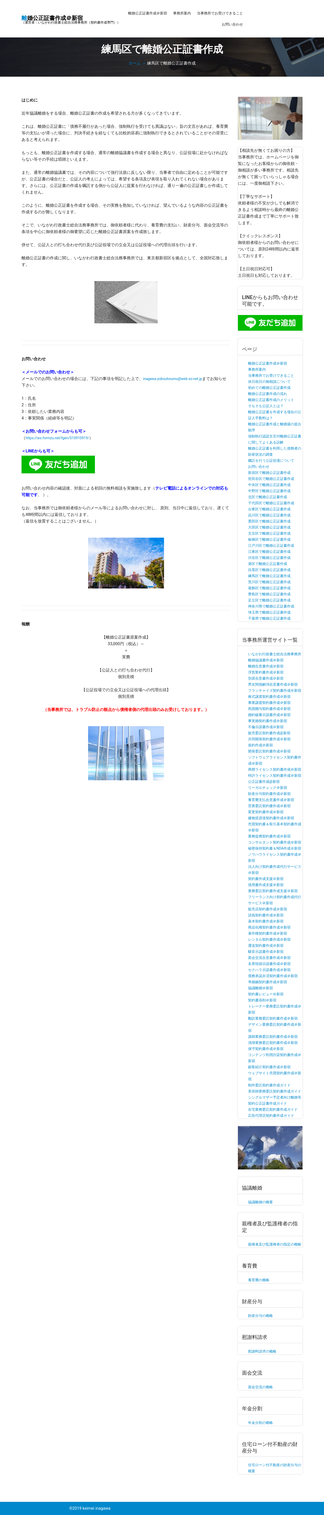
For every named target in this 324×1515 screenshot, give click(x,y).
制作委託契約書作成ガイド (269, 1085)
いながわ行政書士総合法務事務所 (274, 654)
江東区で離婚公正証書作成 (269, 552)
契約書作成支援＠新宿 (266, 879)
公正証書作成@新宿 (264, 782)
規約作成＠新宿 (260, 745)
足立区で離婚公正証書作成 (269, 600)
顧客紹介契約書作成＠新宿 (269, 1067)
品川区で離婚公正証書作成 (269, 515)
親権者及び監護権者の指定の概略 (274, 1244)
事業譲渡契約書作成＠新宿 (269, 703)
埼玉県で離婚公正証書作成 (269, 612)
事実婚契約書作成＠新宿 (267, 721)
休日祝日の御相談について (269, 382)
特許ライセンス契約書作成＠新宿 (274, 775)
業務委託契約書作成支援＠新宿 (273, 891)
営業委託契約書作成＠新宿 (269, 806)
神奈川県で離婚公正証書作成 (271, 606)
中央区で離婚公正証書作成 (269, 485)
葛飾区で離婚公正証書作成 (269, 588)
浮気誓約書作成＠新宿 (266, 672)
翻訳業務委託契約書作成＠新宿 (273, 1018)
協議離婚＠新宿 (260, 988)
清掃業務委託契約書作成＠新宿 (273, 1043)
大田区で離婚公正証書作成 (269, 527)
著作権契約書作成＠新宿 (267, 933)
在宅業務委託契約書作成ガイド (273, 1109)
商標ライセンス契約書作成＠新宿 (274, 769)
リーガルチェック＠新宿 (267, 788)
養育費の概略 (258, 1280)
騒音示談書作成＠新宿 (266, 952)
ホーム (135, 63)
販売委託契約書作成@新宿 (269, 733)
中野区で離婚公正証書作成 (269, 491)
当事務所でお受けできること (220, 13)
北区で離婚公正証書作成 (267, 497)
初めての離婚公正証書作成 (269, 388)
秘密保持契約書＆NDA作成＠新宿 (274, 848)
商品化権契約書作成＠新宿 (269, 927)
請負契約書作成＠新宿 (266, 915)
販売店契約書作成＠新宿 (267, 909)
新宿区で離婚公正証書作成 (269, 473)
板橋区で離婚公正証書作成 (269, 539)
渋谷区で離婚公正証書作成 (269, 558)
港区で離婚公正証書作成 (267, 564)
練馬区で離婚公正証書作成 (269, 576)
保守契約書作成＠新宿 (266, 1049)
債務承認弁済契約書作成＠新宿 (273, 976)
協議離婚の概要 (260, 1202)
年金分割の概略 (260, 1423)
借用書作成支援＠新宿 (266, 885)
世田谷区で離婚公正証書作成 (271, 479)
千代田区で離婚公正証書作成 (271, 503)
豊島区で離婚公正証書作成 (269, 594)
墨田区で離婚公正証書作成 (269, 521)
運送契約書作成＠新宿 (266, 945)
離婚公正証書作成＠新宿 (147, 13)
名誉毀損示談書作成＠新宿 (269, 964)
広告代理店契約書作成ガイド (271, 1115)
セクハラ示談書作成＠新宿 (269, 970)
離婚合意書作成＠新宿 (266, 666)
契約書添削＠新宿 (262, 1000)
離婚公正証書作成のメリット (271, 400)
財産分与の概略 (260, 1316)
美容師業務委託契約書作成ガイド (274, 1091)
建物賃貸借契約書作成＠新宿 (271, 818)
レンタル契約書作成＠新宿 (269, 939)
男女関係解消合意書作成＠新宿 (273, 684)
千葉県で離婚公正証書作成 (269, 618)
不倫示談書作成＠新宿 (266, 727)
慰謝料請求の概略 (262, 1351)
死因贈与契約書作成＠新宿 (269, 709)
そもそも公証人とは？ (266, 406)
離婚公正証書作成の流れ (267, 394)
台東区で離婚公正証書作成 (269, 509)
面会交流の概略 (260, 1387)
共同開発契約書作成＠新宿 (269, 739)
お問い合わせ (232, 24)
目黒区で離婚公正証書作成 (269, 570)
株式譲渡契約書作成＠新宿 (269, 697)
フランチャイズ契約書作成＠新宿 (274, 690)
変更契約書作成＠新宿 (266, 812)
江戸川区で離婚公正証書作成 (271, 545)
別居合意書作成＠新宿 (266, 678)
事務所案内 (182, 13)
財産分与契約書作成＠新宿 (269, 794)
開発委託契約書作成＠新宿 (269, 751)
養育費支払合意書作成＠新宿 (271, 800)
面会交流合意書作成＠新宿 (269, 958)
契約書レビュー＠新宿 (266, 994)
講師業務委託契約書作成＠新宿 (273, 1037)
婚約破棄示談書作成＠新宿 (269, 715)
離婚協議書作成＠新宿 (266, 660)
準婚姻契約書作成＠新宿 (267, 982)
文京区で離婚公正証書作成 (269, 533)
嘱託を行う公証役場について (271, 460)
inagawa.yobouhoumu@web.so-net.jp (172, 379)
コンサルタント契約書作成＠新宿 (274, 842)
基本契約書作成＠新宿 (266, 921)
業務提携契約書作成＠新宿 (269, 836)
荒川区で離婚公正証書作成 (269, 582)
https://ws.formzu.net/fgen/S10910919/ (57, 438)
